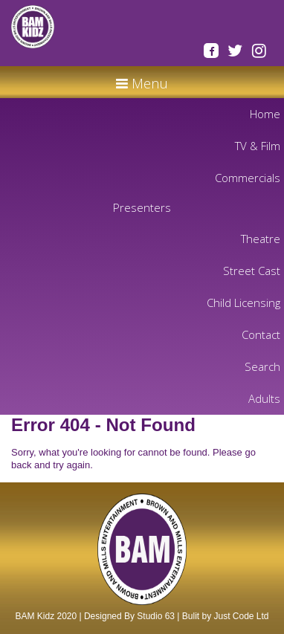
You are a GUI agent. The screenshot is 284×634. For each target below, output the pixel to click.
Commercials (247, 177)
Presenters (142, 207)
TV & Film (257, 145)
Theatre (260, 238)
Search (262, 366)
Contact (261, 334)
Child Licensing (243, 302)
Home (265, 113)
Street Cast (251, 270)
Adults (264, 398)
